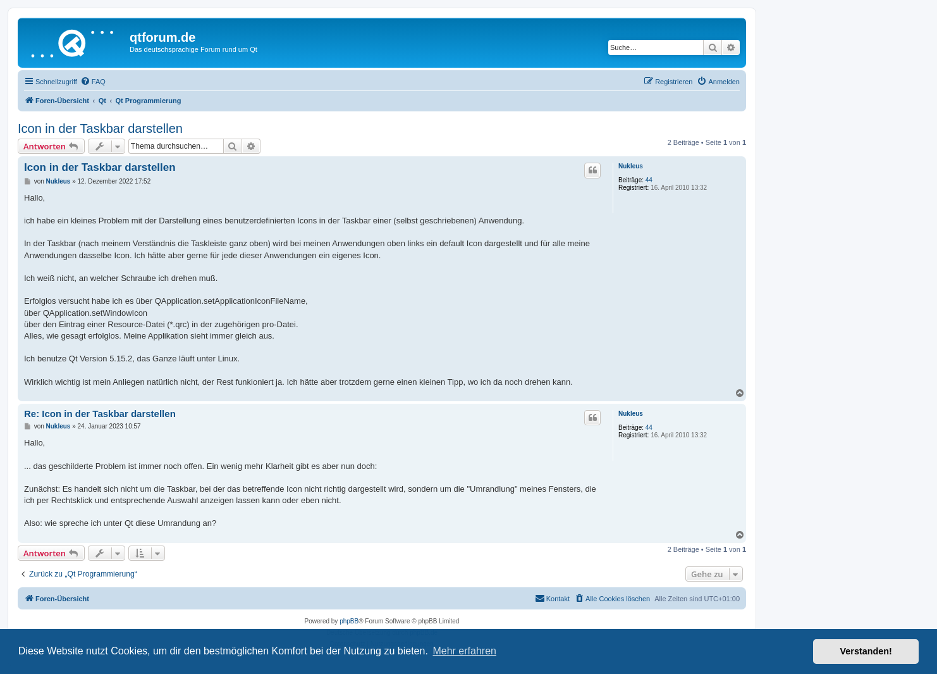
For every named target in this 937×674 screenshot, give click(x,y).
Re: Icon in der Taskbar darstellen (100, 413)
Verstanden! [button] (866, 651)
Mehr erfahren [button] (464, 651)
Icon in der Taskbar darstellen (100, 128)
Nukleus (630, 166)
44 (649, 180)
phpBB (349, 621)
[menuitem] (93, 81)
